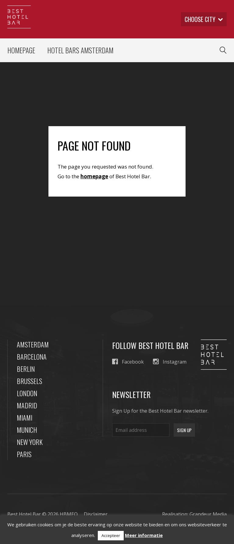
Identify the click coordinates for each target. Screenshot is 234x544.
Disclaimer (96, 514)
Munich (27, 430)
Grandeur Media (208, 514)
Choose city (204, 19)
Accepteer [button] (110, 535)
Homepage (21, 50)
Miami (24, 417)
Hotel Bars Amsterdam (80, 50)
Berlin (26, 369)
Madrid (27, 405)
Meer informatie (144, 535)
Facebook (128, 361)
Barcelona (32, 356)
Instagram (169, 361)
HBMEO (69, 514)
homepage (94, 176)
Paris (24, 454)
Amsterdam (33, 344)
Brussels (29, 381)
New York (30, 442)
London (27, 393)
